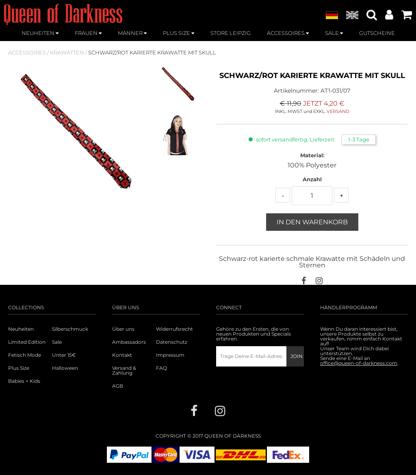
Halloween (65, 368)
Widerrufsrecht (174, 329)
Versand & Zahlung (124, 370)
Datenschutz (171, 342)
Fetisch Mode (24, 355)
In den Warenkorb (312, 222)
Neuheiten (21, 329)
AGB (117, 386)
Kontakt (122, 355)
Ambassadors (129, 342)
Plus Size (18, 368)
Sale (57, 342)
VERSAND (338, 111)
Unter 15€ (64, 355)
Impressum (170, 355)
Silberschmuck (70, 329)
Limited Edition (27, 342)
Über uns (123, 329)
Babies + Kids (24, 381)
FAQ (161, 368)
